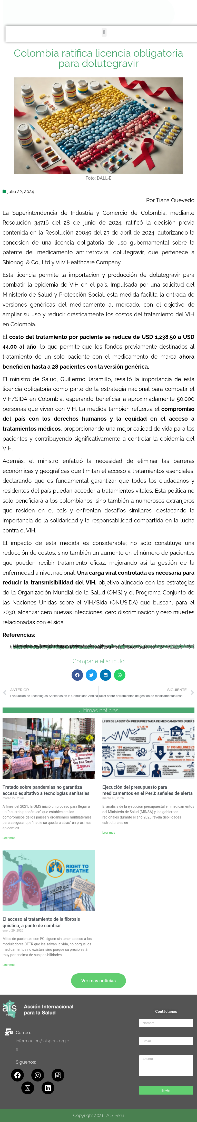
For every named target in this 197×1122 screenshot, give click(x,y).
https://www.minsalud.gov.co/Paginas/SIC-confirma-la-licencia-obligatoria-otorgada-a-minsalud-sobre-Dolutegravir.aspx (103, 646)
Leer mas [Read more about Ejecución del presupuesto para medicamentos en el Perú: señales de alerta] (108, 832)
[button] (194, 32)
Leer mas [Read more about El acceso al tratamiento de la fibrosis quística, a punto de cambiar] (9, 965)
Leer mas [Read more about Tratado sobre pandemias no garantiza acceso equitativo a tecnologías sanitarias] (9, 838)
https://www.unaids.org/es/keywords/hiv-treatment (53, 648)
